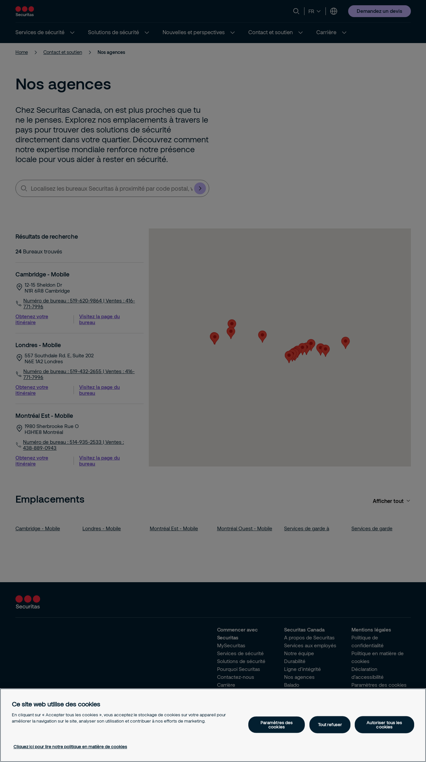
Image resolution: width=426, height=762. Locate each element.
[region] (213, 725)
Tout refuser (330, 724)
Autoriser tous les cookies (384, 724)
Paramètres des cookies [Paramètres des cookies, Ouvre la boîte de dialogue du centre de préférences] (276, 724)
